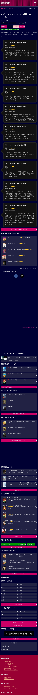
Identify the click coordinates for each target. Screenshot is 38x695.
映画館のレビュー (9, 679)
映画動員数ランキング (10, 686)
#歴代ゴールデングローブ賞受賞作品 (10, 29)
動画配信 (22, 26)
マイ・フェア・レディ (21, 8)
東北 (21, 590)
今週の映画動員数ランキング (8, 387)
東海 (21, 587)
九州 (2, 600)
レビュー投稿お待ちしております (18, 229)
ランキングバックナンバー (11, 688)
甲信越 (3, 594)
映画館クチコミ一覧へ (18, 622)
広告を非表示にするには (29, 327)
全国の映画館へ (18, 604)
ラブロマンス (4, 23)
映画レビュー (18, 536)
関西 (2, 587)
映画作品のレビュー (9, 668)
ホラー (21, 618)
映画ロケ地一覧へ (18, 625)
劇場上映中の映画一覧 (18, 413)
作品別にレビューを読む (11, 670)
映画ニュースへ (18, 490)
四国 (21, 597)
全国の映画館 (7, 677)
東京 (2, 584)
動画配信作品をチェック (18, 440)
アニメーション (24, 611)
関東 (21, 584)
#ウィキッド (12, 544)
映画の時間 (4, 8)
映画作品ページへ (5, 646)
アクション (4, 611)
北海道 (3, 590)
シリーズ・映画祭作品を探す (18, 547)
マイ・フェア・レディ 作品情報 (9, 643)
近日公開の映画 (8, 664)
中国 (2, 597)
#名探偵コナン (21, 544)
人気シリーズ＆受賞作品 (11, 666)
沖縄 (21, 600)
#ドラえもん (4, 544)
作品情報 (11, 8)
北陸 (21, 594)
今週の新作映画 (8, 663)
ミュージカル (12, 23)
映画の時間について (18, 639)
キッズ (21, 614)
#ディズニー (30, 544)
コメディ (3, 618)
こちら (19, 34)
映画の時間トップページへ (8, 649)
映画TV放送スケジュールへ (18, 573)
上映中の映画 (7, 661)
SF (2, 614)
